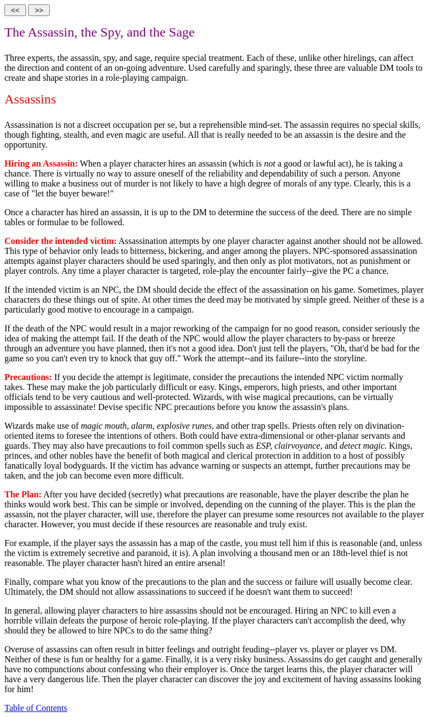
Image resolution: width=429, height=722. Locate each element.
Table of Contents (36, 708)
